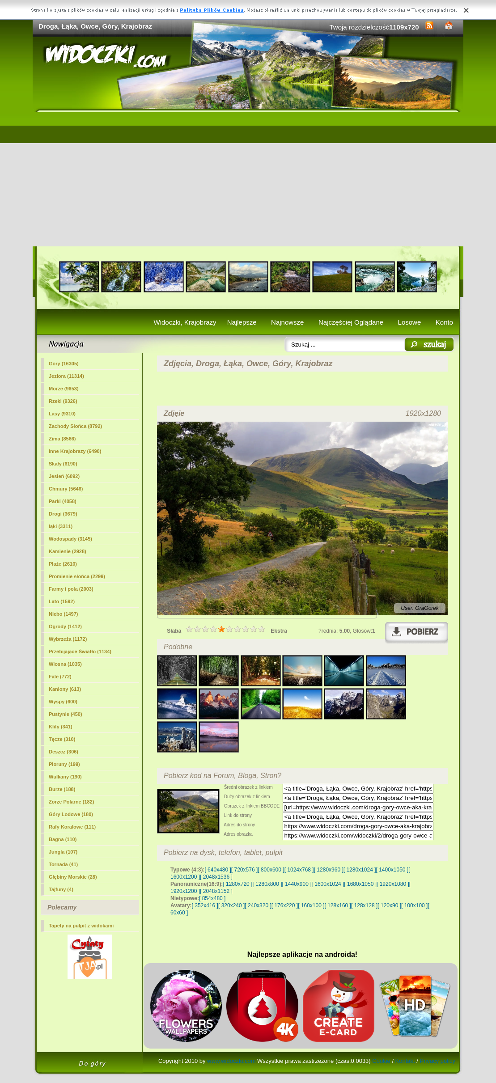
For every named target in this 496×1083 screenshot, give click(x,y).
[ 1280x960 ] (328, 870)
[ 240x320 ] (258, 905)
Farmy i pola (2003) (71, 589)
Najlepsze (242, 322)
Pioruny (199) (64, 764)
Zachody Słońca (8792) (75, 426)
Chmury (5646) (66, 488)
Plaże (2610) (63, 564)
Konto (444, 322)
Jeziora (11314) (66, 376)
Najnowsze (287, 322)
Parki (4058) (62, 501)
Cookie (381, 1061)
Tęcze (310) (62, 739)
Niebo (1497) (63, 614)
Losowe (409, 322)
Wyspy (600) (63, 701)
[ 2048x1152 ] (216, 891)
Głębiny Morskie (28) (73, 877)
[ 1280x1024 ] (359, 870)
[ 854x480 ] (212, 898)
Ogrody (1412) (65, 626)
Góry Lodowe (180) (71, 814)
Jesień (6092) (64, 476)
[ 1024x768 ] (299, 870)
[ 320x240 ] (231, 905)
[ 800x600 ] (271, 870)
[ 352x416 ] (205, 905)
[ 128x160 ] (338, 905)
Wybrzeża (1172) (68, 639)
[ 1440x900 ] (297, 884)
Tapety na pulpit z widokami (81, 925)
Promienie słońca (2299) (77, 576)
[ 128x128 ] (364, 905)
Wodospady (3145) (70, 539)
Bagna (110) (62, 839)
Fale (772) (60, 676)
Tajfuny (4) (61, 889)
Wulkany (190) (65, 776)
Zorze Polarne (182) (71, 801)
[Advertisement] (248, 179)
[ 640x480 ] (217, 870)
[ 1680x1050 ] (360, 884)
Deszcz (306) (63, 751)
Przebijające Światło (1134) (80, 651)
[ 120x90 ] (389, 905)
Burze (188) (62, 789)
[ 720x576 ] (244, 870)
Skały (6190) (63, 463)
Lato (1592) (62, 601)
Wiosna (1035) (65, 664)
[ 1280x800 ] (267, 884)
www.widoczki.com (231, 1061)
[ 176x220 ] (284, 905)
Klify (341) (60, 726)
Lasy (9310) (62, 413)
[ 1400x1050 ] (392, 870)
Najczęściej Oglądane (350, 322)
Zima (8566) (62, 438)
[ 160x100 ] (311, 905)
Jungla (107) (63, 852)
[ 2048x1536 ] (216, 877)
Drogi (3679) (63, 513)
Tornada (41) (63, 864)
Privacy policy (437, 1061)
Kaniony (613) (65, 689)
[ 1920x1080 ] (393, 884)
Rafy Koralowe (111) (72, 826)
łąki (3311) (60, 526)
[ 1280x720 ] (237, 884)
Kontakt (405, 1061)
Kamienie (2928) (67, 551)
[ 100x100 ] (414, 905)
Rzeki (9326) (63, 401)
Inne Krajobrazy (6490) (75, 451)
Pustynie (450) (65, 714)
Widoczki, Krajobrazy (184, 322)
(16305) (64, 363)
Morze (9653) (64, 388)
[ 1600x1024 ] (328, 884)
